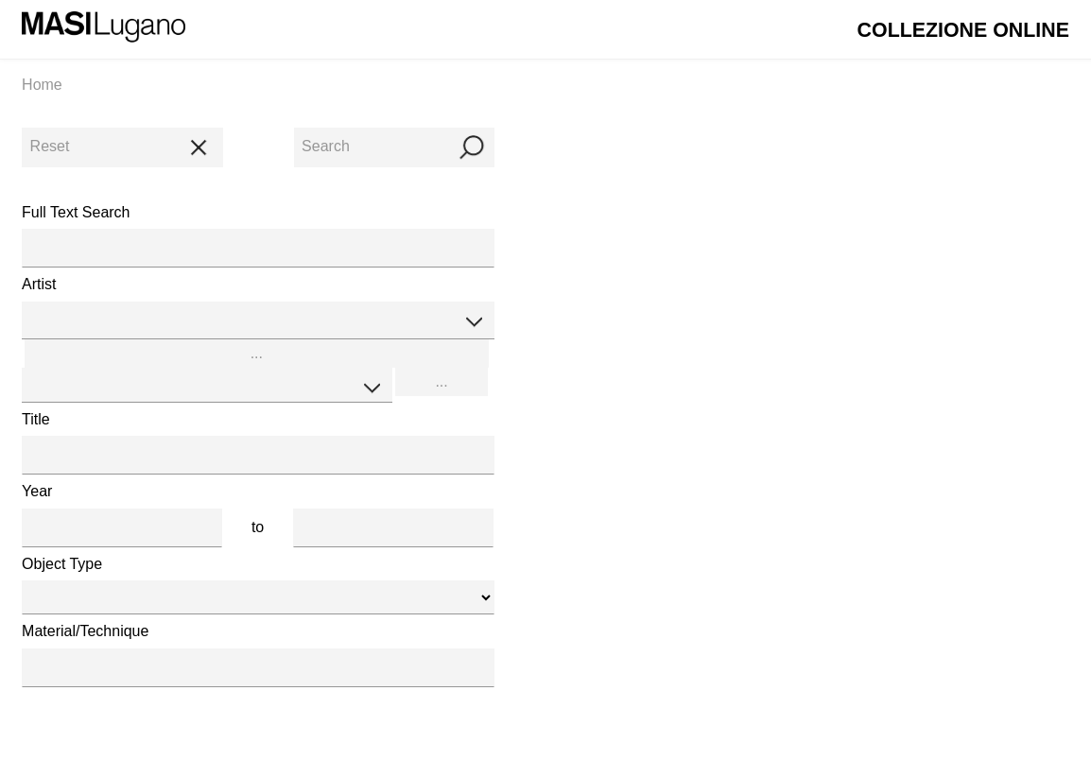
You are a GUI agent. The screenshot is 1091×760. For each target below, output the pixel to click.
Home (42, 85)
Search (394, 145)
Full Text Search (76, 212)
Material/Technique (85, 631)
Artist (39, 284)
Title (36, 419)
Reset (123, 145)
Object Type (62, 564)
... (257, 353)
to (257, 527)
